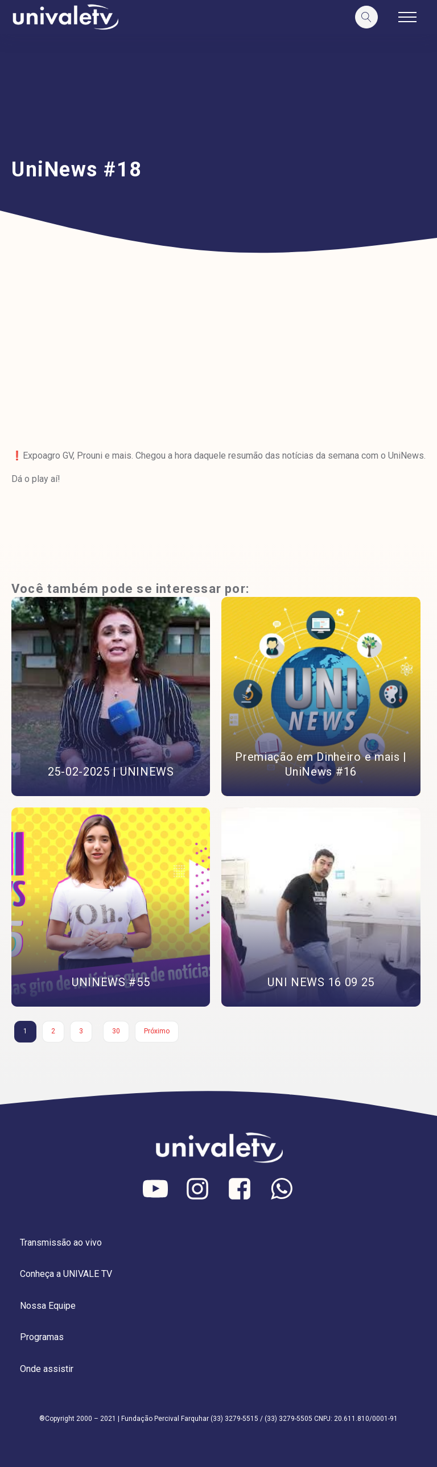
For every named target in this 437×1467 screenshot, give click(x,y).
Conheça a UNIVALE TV (66, 1273)
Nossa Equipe (48, 1305)
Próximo (157, 1031)
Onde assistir (46, 1368)
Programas (42, 1337)
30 (116, 1031)
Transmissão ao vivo (61, 1242)
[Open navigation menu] (407, 17)
